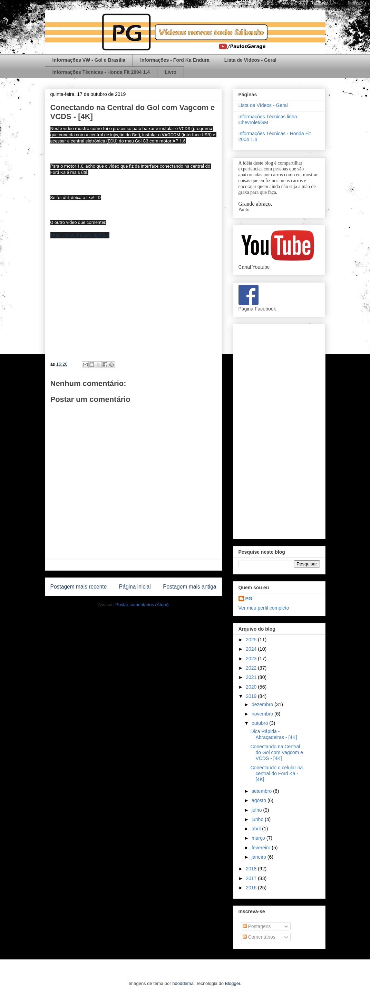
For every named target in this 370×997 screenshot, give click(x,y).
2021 (252, 677)
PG (248, 598)
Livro (170, 72)
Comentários (259, 937)
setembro (262, 791)
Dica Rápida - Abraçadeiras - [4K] (273, 734)
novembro (263, 714)
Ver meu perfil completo (263, 608)
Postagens (257, 926)
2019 (252, 696)
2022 (252, 668)
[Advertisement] (279, 430)
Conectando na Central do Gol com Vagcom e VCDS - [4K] (276, 752)
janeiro (259, 857)
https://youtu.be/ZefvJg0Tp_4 (80, 235)
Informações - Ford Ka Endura (175, 60)
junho (258, 819)
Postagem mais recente (78, 587)
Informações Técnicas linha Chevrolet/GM (267, 119)
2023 (252, 658)
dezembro (263, 704)
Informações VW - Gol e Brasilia (89, 60)
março (259, 838)
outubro (260, 723)
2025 (252, 639)
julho (257, 810)
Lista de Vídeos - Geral (250, 60)
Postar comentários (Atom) (142, 604)
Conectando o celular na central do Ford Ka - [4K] (276, 773)
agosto (259, 800)
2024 (252, 649)
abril (257, 828)
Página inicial (135, 587)
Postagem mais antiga (189, 587)
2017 (252, 878)
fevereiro (262, 847)
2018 (252, 868)
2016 (252, 887)
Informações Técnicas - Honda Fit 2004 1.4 (101, 72)
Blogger (232, 983)
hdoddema (182, 983)
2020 (252, 687)
